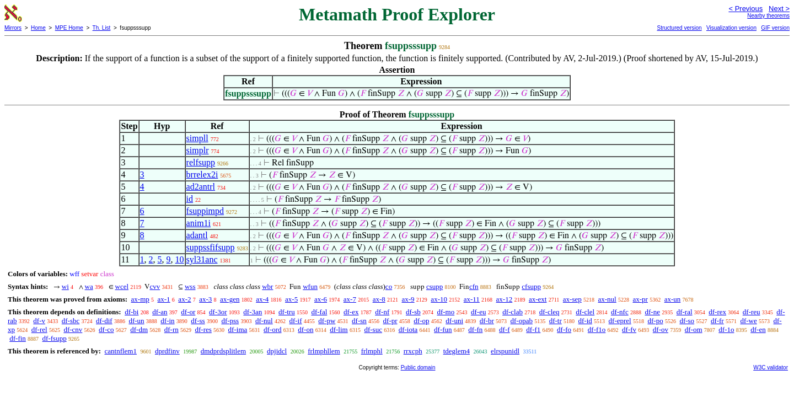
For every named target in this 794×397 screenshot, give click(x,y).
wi (65, 286)
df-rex (717, 312)
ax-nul (607, 299)
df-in (167, 320)
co (388, 286)
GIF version (775, 28)
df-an (159, 312)
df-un (136, 320)
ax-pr (639, 299)
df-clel (585, 312)
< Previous (745, 8)
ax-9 (408, 299)
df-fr (717, 320)
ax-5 (291, 299)
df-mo (445, 312)
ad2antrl (200, 186)
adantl (197, 235)
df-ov (660, 329)
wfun (310, 286)
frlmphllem (324, 351)
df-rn (171, 329)
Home (38, 28)
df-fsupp (54, 338)
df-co (106, 329)
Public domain (418, 367)
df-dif (104, 320)
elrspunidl (505, 351)
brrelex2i (202, 174)
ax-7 (350, 299)
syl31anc (202, 259)
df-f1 (533, 329)
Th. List (102, 28)
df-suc (373, 329)
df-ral (685, 312)
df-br (487, 320)
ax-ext (537, 299)
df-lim (339, 329)
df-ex (351, 312)
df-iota (408, 329)
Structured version (679, 28)
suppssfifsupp (210, 247)
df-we (748, 320)
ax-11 (472, 299)
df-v (39, 320)
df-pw (326, 320)
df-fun (443, 329)
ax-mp (140, 299)
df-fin (17, 338)
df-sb (413, 312)
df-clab (512, 312)
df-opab (522, 320)
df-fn (475, 329)
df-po (655, 320)
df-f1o (597, 329)
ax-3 (205, 299)
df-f (504, 329)
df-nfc (620, 312)
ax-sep (572, 299)
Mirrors (13, 28)
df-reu (751, 312)
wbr (267, 286)
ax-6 (320, 299)
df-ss (198, 320)
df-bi (131, 312)
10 (179, 259)
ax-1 (164, 299)
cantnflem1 (120, 351)
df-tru (286, 312)
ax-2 (184, 299)
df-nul (264, 320)
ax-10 (439, 299)
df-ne (652, 312)
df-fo (564, 329)
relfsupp (200, 162)
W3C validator (770, 367)
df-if (295, 320)
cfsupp (531, 286)
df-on (305, 329)
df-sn (359, 320)
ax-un (672, 299)
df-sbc (71, 320)
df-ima (238, 329)
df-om (693, 329)
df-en (757, 329)
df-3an (252, 312)
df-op (421, 320)
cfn (474, 286)
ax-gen (229, 299)
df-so (686, 320)
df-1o (726, 329)
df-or (188, 312)
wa (89, 286)
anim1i (198, 223)
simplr (197, 150)
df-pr (390, 320)
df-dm (139, 329)
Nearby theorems (768, 16)
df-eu (478, 312)
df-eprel (620, 320)
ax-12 (504, 299)
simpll (197, 138)
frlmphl (372, 351)
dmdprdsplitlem (223, 351)
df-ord (273, 329)
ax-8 (379, 299)
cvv (154, 286)
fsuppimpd (205, 211)
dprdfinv (167, 351)
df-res (203, 329)
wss (190, 286)
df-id (585, 320)
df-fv (629, 329)
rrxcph (413, 351)
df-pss (230, 320)
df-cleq (549, 312)
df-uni (454, 320)
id (189, 198)
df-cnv (72, 329)
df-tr (555, 320)
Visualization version (731, 28)
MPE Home (69, 28)
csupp (434, 286)
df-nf (382, 312)
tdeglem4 (456, 351)
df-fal (319, 312)
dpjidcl (277, 351)
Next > (779, 8)
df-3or (218, 312)
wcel (122, 286)
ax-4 (262, 299)
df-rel (39, 329)
